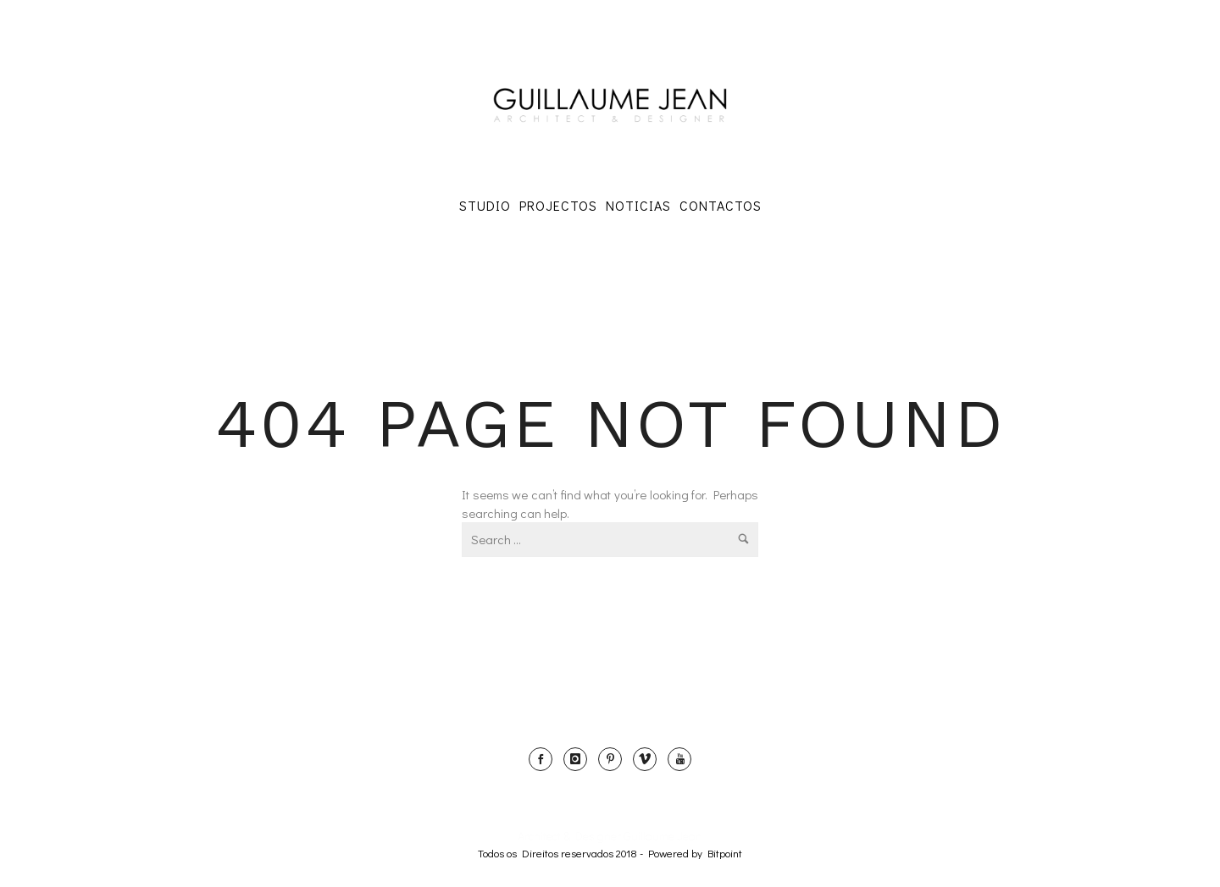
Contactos (720, 205)
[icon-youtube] (679, 759)
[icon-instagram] (579, 759)
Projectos (558, 205)
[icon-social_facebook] (545, 759)
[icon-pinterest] (614, 759)
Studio (485, 205)
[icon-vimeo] (649, 759)
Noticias (638, 205)
